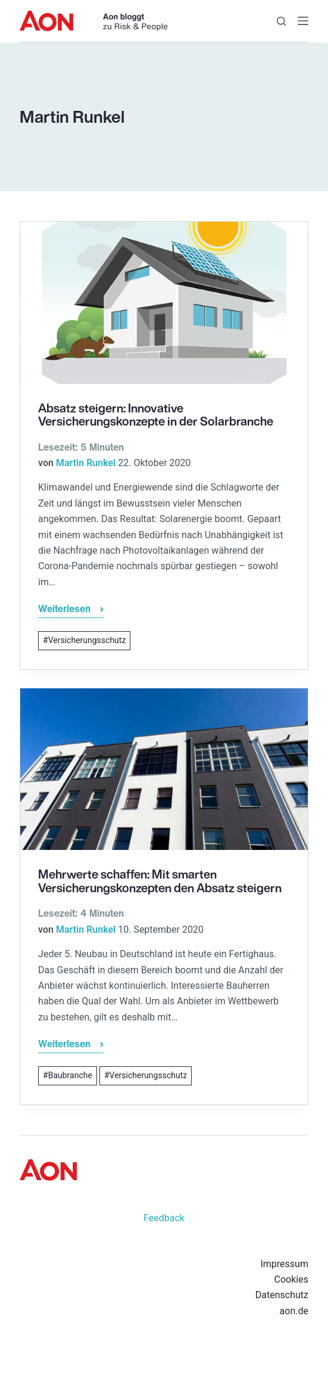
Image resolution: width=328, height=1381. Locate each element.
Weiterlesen (71, 610)
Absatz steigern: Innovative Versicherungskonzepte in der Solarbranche (155, 414)
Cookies (291, 1279)
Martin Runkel (85, 462)
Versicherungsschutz (87, 640)
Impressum (284, 1264)
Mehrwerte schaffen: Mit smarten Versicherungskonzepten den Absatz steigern (160, 880)
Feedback (164, 1218)
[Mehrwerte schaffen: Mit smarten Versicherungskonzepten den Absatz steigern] (164, 769)
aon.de (294, 1311)
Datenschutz (281, 1295)
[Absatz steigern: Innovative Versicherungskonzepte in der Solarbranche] (164, 303)
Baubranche (70, 1075)
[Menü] (303, 20)
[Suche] (281, 21)
